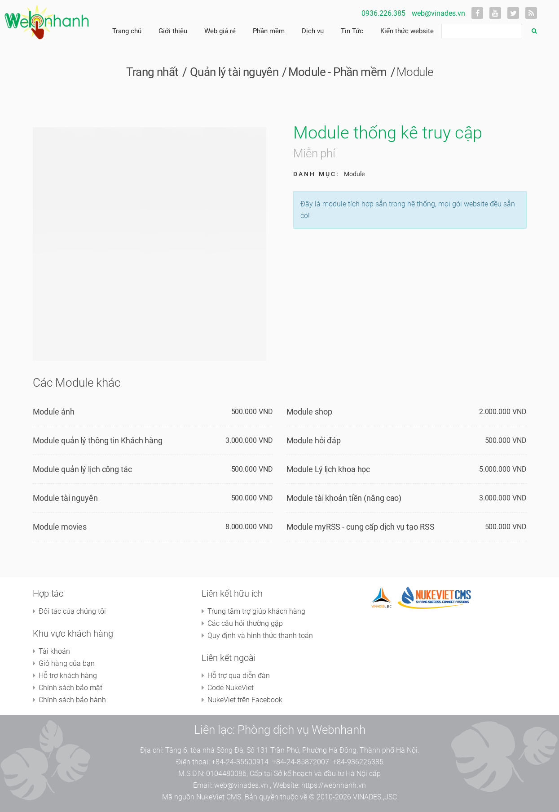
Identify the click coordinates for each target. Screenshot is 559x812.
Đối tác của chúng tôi (72, 611)
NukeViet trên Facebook (244, 700)
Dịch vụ (313, 31)
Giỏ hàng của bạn (67, 663)
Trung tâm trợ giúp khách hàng (256, 611)
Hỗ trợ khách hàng (68, 675)
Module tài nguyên (65, 498)
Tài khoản (54, 651)
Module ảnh (54, 411)
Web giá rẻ (220, 31)
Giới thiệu (172, 31)
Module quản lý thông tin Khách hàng (98, 440)
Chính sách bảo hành (72, 700)
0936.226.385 (383, 13)
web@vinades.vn (438, 13)
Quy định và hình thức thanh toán (260, 635)
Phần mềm (269, 31)
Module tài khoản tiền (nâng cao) (344, 498)
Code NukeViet (230, 687)
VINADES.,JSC (375, 797)
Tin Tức (352, 31)
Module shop (309, 411)
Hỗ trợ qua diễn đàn (238, 675)
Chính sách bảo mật (70, 687)
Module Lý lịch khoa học (328, 469)
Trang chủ (126, 31)
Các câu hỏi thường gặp (245, 623)
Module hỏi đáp (313, 440)
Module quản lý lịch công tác (82, 469)
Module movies (60, 526)
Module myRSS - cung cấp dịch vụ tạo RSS (360, 526)
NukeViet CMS (218, 797)
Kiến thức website (407, 31)
